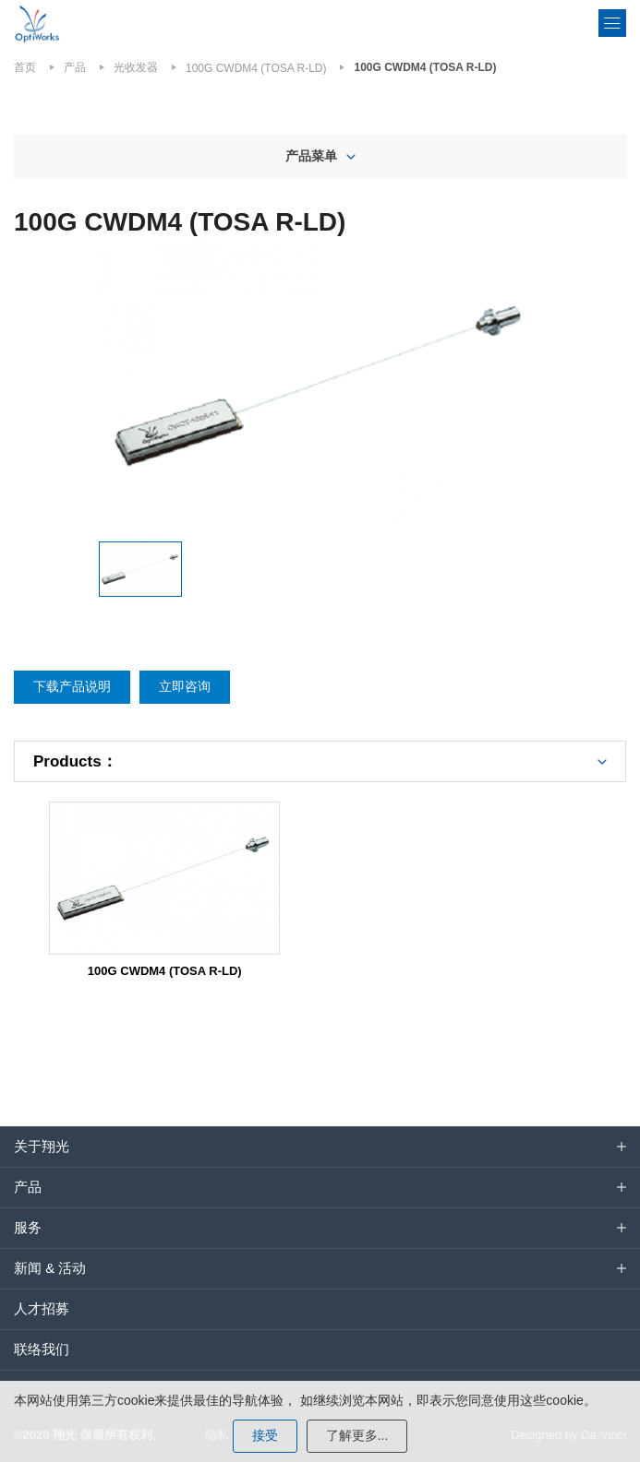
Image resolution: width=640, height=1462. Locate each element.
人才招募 (41, 1308)
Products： (75, 761)
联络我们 (41, 1349)
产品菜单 (311, 156)
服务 (28, 1227)
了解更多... (357, 1435)
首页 (25, 67)
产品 (75, 67)
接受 (265, 1435)
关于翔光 (41, 1146)
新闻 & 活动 (50, 1268)
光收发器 (136, 67)
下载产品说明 (72, 686)
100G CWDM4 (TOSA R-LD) (256, 68)
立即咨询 (185, 686)
